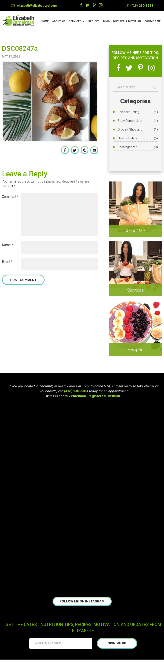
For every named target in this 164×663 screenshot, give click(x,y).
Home (45, 21)
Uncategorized (127, 147)
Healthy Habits (127, 138)
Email (7, 262)
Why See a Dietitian (127, 21)
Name (7, 245)
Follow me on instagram (82, 601)
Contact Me (153, 21)
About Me (59, 21)
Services (76, 21)
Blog (106, 21)
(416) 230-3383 (141, 5)
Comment (10, 197)
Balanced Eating (128, 112)
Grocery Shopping (130, 129)
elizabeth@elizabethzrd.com (37, 5)
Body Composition (130, 120)
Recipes (94, 21)
